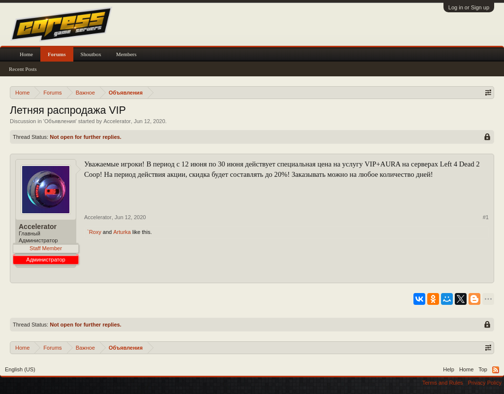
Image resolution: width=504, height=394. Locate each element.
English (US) (20, 369)
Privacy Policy (485, 383)
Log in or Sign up (468, 7)
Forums (57, 54)
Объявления (60, 121)
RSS (495, 369)
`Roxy (94, 232)
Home (26, 54)
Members (126, 54)
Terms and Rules (442, 383)
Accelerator (117, 121)
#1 (486, 217)
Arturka (121, 232)
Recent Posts (23, 69)
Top (482, 369)
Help (448, 369)
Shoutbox (91, 54)
